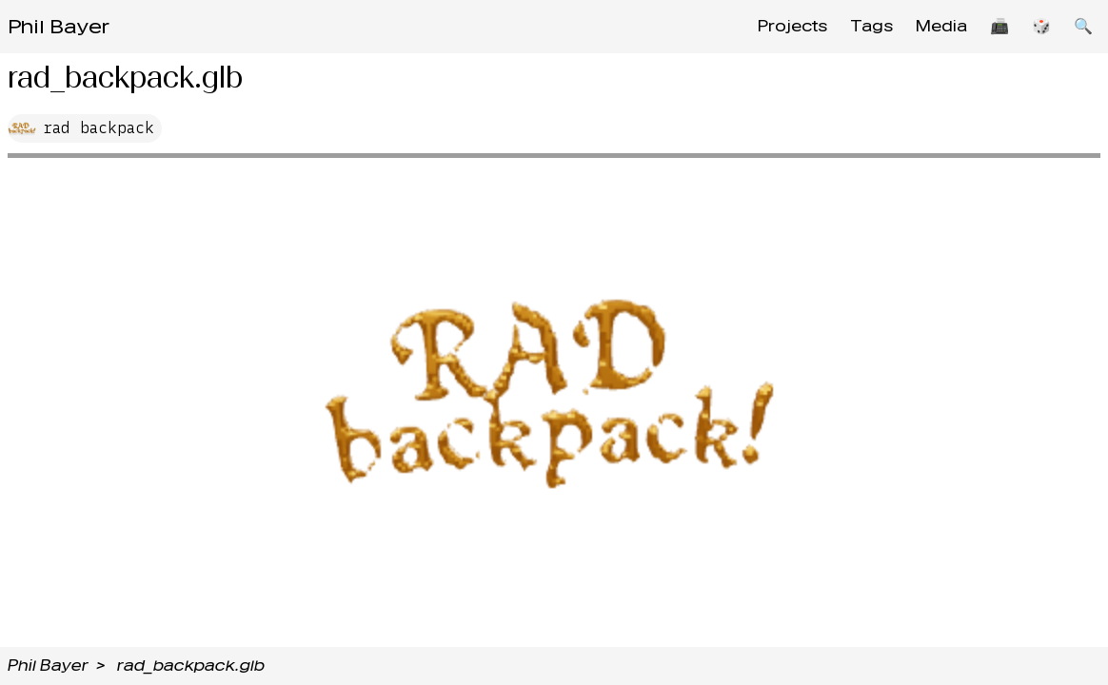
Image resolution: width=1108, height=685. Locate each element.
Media (941, 26)
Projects (792, 26)
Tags (871, 26)
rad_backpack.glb (191, 665)
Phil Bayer (58, 26)
